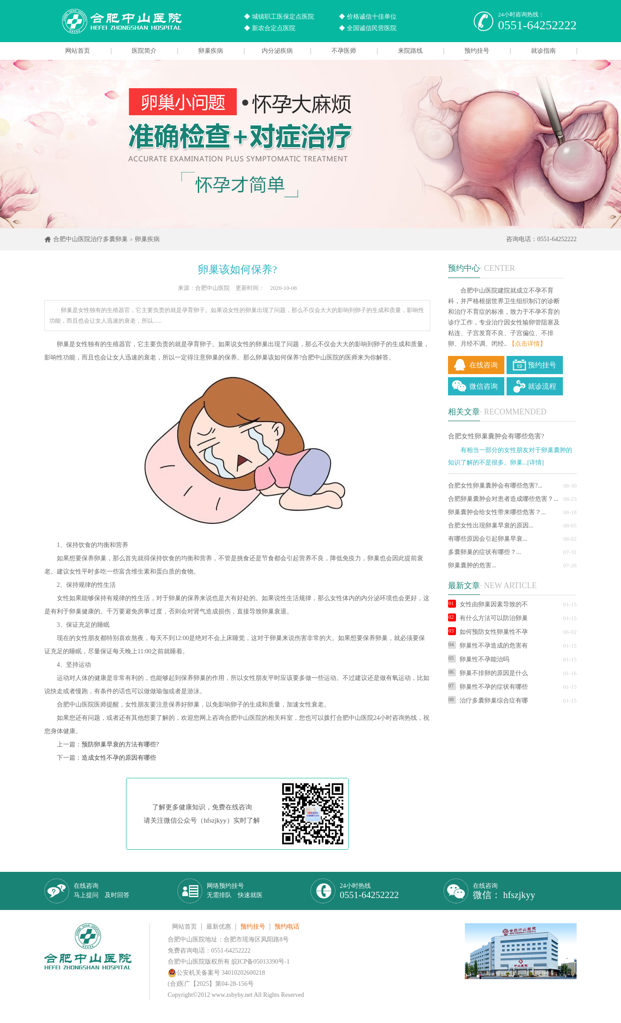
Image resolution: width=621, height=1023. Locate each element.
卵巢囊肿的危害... (472, 565)
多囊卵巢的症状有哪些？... (484, 552)
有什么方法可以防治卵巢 (488, 618)
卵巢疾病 (210, 50)
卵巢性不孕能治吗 (478, 659)
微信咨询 (483, 386)
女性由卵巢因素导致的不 (488, 604)
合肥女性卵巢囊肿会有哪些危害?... (495, 485)
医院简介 (144, 50)
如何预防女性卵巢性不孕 (488, 632)
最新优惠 (218, 926)
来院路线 (410, 50)
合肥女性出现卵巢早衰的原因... (491, 525)
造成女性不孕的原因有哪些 (119, 757)
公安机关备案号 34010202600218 (216, 972)
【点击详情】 (527, 343)
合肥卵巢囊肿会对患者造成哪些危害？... (503, 499)
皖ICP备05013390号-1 (261, 961)
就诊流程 (542, 386)
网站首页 (77, 50)
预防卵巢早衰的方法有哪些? (120, 744)
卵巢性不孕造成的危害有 (488, 645)
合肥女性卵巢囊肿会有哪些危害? (496, 436)
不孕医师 (343, 50)
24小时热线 (369, 891)
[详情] (535, 462)
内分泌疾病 (277, 50)
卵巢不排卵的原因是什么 (488, 673)
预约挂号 (476, 50)
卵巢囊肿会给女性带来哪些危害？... (497, 512)
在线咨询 (483, 365)
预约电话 (287, 926)
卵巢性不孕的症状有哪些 (488, 686)
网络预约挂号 (235, 890)
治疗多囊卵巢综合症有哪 (488, 700)
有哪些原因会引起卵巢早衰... (487, 538)
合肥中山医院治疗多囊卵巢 (90, 239)
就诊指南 (543, 50)
